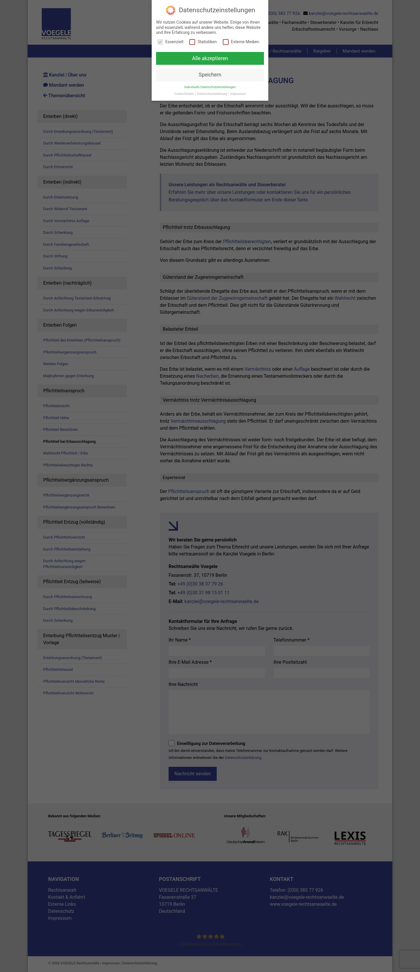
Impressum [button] (238, 94)
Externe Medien (241, 41)
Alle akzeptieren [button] (210, 58)
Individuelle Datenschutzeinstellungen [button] (210, 87)
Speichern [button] (210, 75)
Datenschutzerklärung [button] (212, 94)
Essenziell (170, 41)
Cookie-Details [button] (184, 94)
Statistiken (203, 41)
